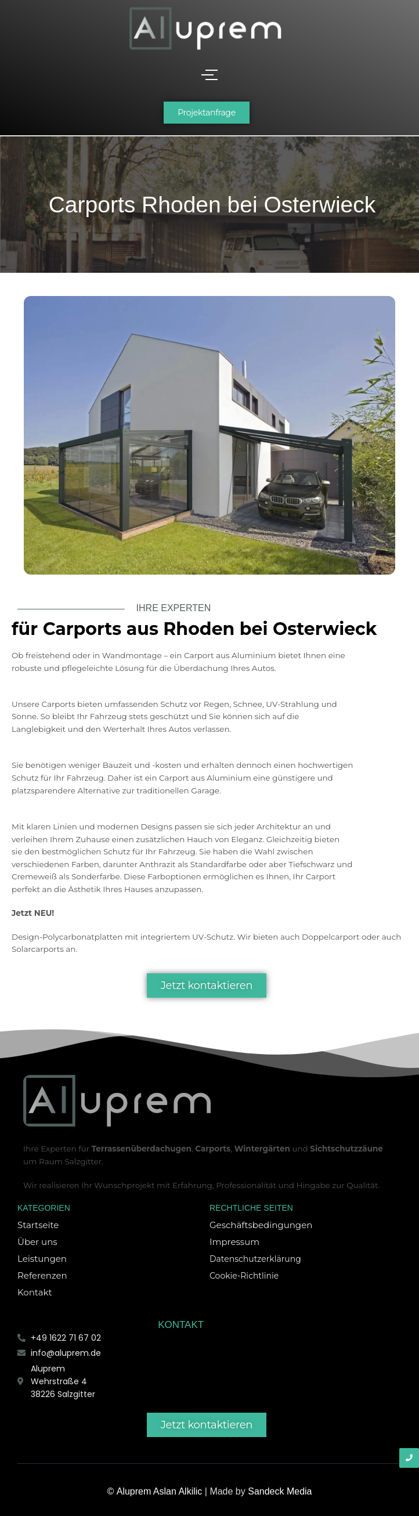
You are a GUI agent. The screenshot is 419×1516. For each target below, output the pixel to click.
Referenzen (42, 1275)
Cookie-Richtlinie (244, 1275)
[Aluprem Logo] (205, 28)
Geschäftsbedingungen (261, 1224)
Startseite (38, 1224)
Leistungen (42, 1258)
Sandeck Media (280, 1491)
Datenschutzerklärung (255, 1259)
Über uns (37, 1241)
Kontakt (34, 1292)
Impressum (234, 1241)
